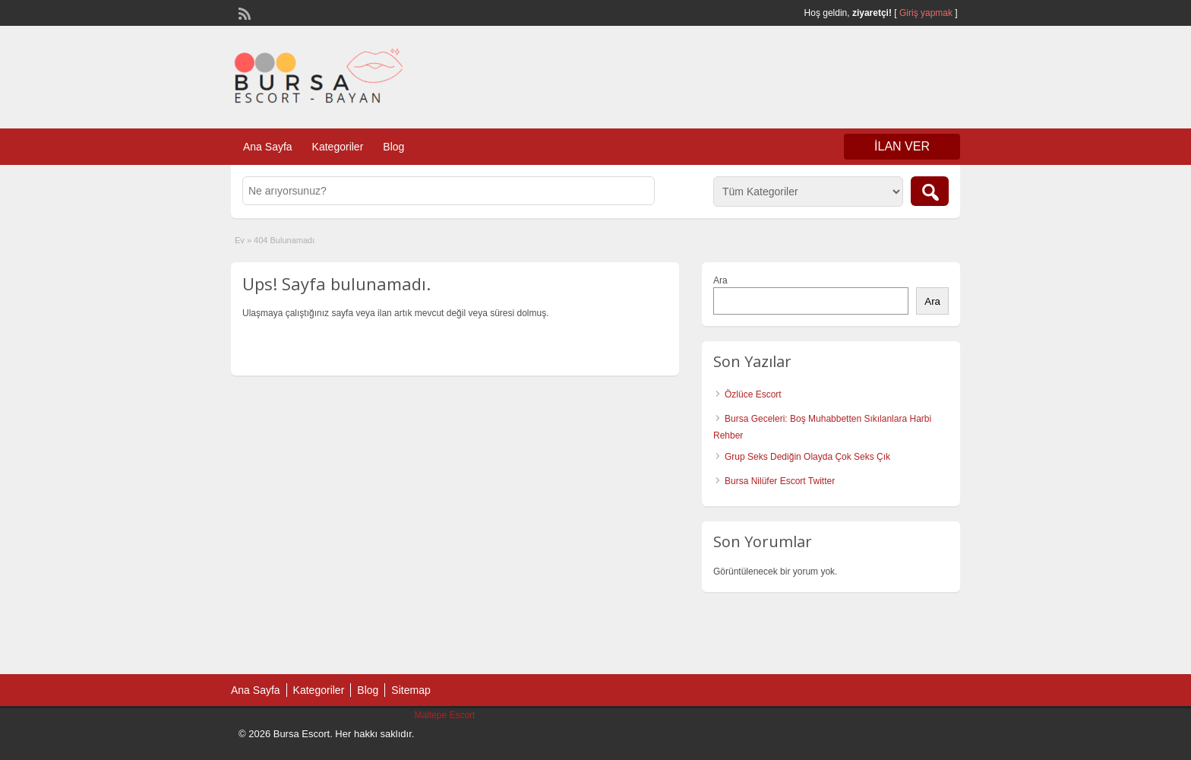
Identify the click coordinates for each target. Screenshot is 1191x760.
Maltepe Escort (444, 715)
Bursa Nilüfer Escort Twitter (780, 481)
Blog (393, 147)
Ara (720, 280)
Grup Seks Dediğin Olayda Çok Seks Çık (807, 456)
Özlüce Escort (753, 394)
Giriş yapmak (925, 13)
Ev (240, 240)
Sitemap (410, 690)
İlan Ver (902, 146)
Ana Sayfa (267, 147)
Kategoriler (338, 147)
